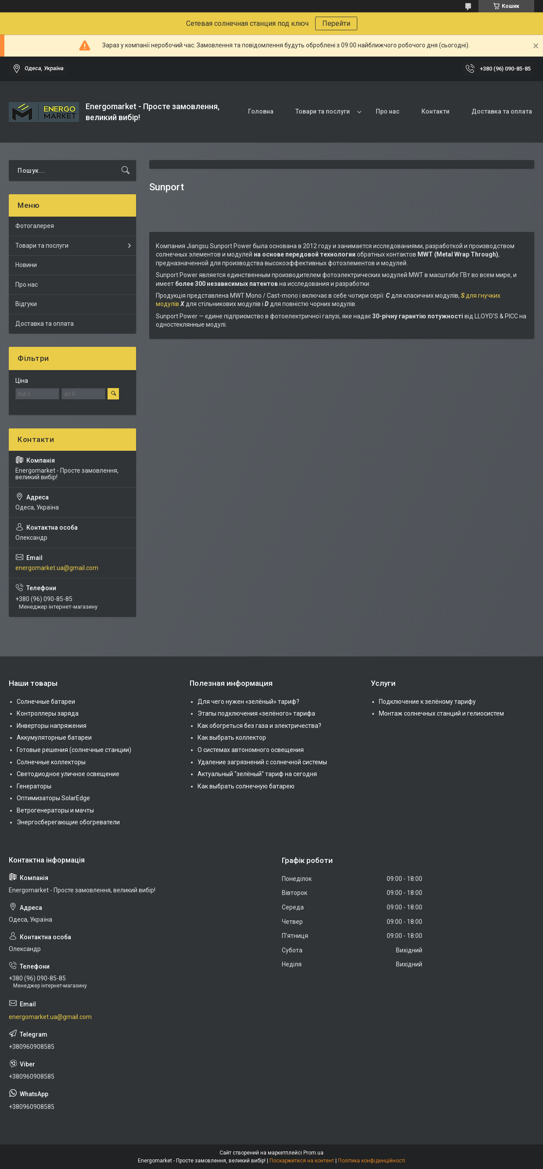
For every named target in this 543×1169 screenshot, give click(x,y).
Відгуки (26, 303)
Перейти (336, 23)
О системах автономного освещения (251, 749)
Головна (260, 111)
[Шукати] (125, 170)
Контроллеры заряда (48, 713)
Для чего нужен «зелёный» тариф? (248, 701)
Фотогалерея (34, 225)
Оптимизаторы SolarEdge (53, 798)
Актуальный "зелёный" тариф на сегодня (257, 773)
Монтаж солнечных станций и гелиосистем (441, 713)
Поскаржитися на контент (302, 1161)
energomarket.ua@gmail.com (56, 567)
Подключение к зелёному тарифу (427, 701)
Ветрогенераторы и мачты (55, 810)
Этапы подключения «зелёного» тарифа (256, 713)
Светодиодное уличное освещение (68, 773)
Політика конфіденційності (371, 1161)
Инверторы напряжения (51, 725)
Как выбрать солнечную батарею (246, 786)
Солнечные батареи (46, 701)
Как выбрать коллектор (232, 737)
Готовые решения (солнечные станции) (74, 749)
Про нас (387, 111)
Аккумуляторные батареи (54, 737)
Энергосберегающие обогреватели (68, 822)
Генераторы (34, 786)
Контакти (435, 111)
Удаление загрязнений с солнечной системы (262, 762)
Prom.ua (313, 1153)
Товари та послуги (322, 111)
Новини (26, 264)
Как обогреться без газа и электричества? (259, 725)
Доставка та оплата (501, 111)
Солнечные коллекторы (51, 762)
